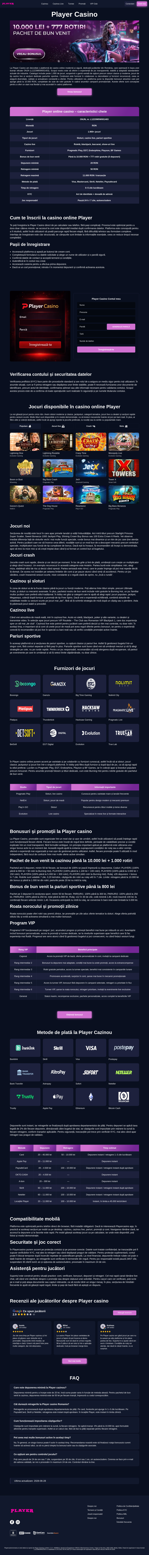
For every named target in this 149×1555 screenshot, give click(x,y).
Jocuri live (58, 426)
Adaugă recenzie (125, 1313)
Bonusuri (120, 1518)
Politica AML (122, 1514)
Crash (90, 426)
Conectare (130, 4)
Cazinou (44, 4)
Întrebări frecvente (124, 1522)
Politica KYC (122, 1510)
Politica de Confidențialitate (128, 1506)
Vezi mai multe (74, 1361)
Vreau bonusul (74, 92)
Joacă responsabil (94, 1514)
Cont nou (142, 4)
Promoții (82, 4)
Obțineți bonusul (74, 1015)
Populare (25, 426)
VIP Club (94, 4)
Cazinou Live (58, 4)
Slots (123, 426)
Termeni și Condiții (95, 1510)
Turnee (71, 4)
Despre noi (91, 1506)
